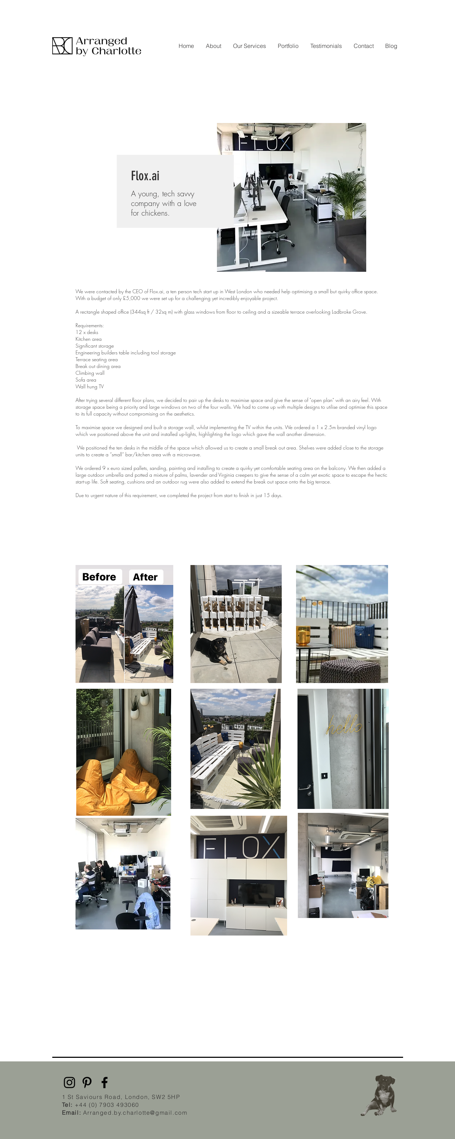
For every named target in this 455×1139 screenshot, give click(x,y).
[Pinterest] (87, 1082)
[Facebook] (104, 1082)
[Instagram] (69, 1082)
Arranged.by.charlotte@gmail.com (125, 1112)
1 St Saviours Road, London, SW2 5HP (121, 1096)
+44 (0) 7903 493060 (107, 1104)
